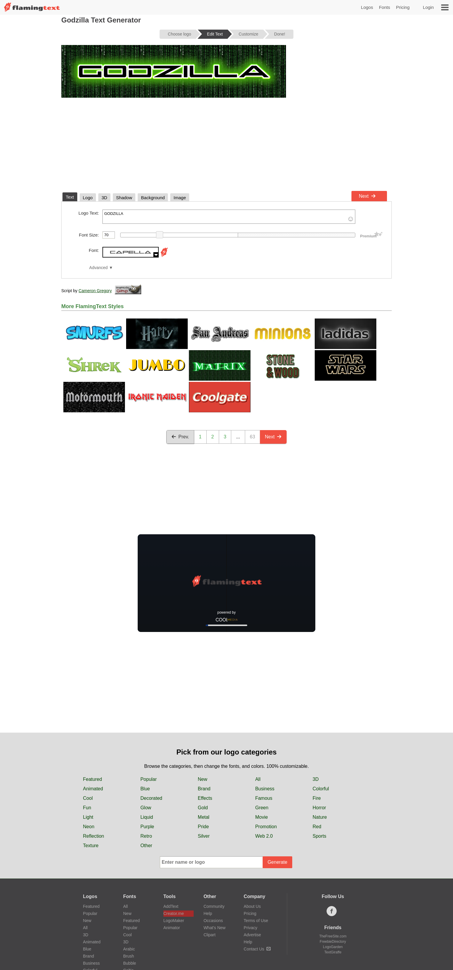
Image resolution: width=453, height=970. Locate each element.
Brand (204, 788)
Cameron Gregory (95, 290)
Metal (203, 817)
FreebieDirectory (333, 942)
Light (88, 817)
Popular (148, 779)
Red (317, 826)
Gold (203, 807)
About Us (252, 906)
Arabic (129, 949)
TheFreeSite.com (332, 936)
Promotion (266, 826)
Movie (261, 817)
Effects (205, 798)
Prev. (180, 436)
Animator (171, 927)
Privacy (250, 927)
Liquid (146, 817)
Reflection (93, 836)
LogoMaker (173, 920)
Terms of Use (256, 920)
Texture (90, 845)
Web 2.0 (264, 836)
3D (316, 779)
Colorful (321, 788)
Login (428, 7)
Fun (87, 807)
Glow (145, 807)
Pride (203, 826)
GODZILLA (229, 216)
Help (207, 913)
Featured (92, 779)
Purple (147, 826)
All (258, 779)
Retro (146, 836)
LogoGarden (333, 947)
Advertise (252, 934)
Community (213, 906)
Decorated (151, 798)
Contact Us (257, 949)
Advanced (98, 268)
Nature (320, 817)
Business (264, 788)
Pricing (402, 7)
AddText (171, 906)
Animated (93, 788)
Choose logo (179, 34)
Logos (367, 7)
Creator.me (173, 913)
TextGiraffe (332, 952)
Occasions (213, 920)
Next (367, 196)
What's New (214, 927)
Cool (88, 798)
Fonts (384, 7)
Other (146, 845)
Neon (88, 826)
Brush (128, 956)
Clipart (209, 934)
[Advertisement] (226, 143)
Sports (319, 836)
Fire (317, 798)
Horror (319, 807)
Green (261, 807)
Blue (145, 788)
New (202, 779)
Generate (277, 862)
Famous (263, 798)
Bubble (129, 963)
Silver (204, 836)
